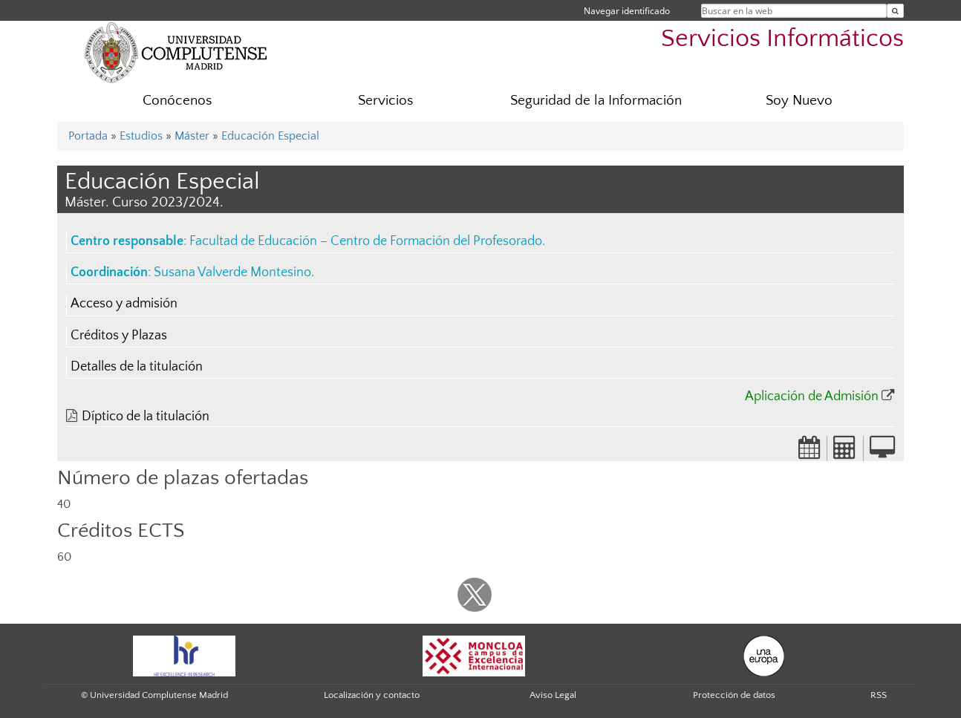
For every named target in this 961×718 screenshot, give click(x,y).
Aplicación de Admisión (812, 396)
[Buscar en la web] (895, 11)
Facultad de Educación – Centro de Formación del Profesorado (365, 241)
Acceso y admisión (124, 303)
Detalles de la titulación (137, 366)
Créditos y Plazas (119, 335)
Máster (192, 136)
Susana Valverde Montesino (232, 272)
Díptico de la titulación (145, 416)
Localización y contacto (372, 695)
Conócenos (177, 100)
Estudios (141, 136)
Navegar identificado (627, 10)
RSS (878, 695)
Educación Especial (270, 136)
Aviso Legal (553, 695)
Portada (88, 136)
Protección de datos (734, 695)
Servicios (385, 100)
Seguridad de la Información (596, 100)
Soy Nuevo (799, 100)
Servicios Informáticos (782, 39)
